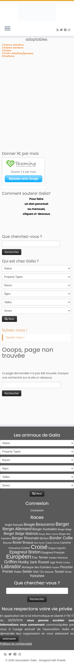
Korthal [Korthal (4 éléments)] (66, 562)
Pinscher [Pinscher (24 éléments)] (66, 567)
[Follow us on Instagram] (69, 30)
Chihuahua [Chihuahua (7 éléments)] (14, 548)
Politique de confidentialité (16, 643)
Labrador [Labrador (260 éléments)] (11, 566)
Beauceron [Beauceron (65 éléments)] (45, 524)
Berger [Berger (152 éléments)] (62, 524)
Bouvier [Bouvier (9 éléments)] (7, 542)
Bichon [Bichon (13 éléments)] (44, 538)
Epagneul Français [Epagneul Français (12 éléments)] (53, 552)
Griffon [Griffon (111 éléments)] (10, 561)
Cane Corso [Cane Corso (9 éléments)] (52, 542)
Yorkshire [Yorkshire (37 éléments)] (37, 576)
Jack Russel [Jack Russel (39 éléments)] (39, 562)
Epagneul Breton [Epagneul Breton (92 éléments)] (25, 552)
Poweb (61, 660)
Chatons (8, 56)
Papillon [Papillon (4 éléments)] (55, 567)
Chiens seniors (12, 48)
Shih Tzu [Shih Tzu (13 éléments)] (38, 571)
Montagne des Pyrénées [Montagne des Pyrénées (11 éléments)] (36, 567)
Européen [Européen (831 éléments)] (18, 556)
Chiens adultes (13, 45)
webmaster (9, 638)
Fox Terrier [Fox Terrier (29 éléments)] (40, 557)
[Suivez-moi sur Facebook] (66, 30)
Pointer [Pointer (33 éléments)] (7, 572)
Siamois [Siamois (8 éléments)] (49, 571)
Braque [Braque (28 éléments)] (28, 542)
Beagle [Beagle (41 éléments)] (29, 524)
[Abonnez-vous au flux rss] (58, 30)
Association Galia (26, 660)
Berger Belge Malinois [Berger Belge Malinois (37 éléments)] (21, 534)
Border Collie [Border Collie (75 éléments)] (61, 538)
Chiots (6, 51)
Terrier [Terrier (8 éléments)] (68, 571)
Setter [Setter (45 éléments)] (27, 571)
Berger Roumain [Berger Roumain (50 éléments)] (25, 538)
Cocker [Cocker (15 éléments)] (25, 548)
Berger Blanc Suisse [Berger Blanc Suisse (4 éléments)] (48, 534)
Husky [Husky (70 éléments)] (23, 562)
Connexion (37, 510)
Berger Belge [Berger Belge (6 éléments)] (65, 529)
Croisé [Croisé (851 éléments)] (39, 547)
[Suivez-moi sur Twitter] (62, 30)
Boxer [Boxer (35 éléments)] (17, 542)
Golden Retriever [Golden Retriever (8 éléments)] (58, 557)
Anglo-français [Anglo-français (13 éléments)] (14, 524)
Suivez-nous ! (14, 330)
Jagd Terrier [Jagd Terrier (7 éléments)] (56, 562)
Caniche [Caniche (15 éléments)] (65, 542)
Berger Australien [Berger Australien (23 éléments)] (44, 529)
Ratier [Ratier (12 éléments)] (18, 571)
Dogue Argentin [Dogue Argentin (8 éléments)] (57, 548)
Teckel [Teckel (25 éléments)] (59, 572)
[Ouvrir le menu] (7, 29)
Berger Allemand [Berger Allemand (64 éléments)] (17, 529)
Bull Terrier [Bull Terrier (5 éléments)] (39, 543)
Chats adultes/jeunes (18, 53)
